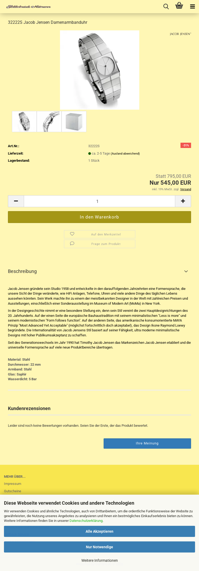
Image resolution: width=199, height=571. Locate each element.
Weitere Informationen (99, 560)
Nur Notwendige (99, 547)
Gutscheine (12, 491)
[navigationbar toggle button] (192, 6)
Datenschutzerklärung (86, 521)
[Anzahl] (99, 201)
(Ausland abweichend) (125, 153)
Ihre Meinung (147, 443)
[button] (16, 201)
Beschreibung (22, 271)
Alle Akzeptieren (99, 531)
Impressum (12, 484)
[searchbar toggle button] (166, 6)
